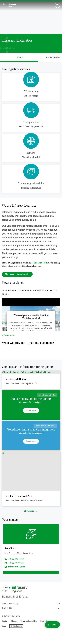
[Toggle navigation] (57, 5)
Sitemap (14, 621)
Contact (5, 621)
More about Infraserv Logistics (17, 274)
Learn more (9, 335)
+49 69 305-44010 (16, 559)
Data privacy (45, 621)
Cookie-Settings (16, 626)
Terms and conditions (29, 621)
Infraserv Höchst (41, 263)
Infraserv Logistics (16, 567)
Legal (4, 626)
